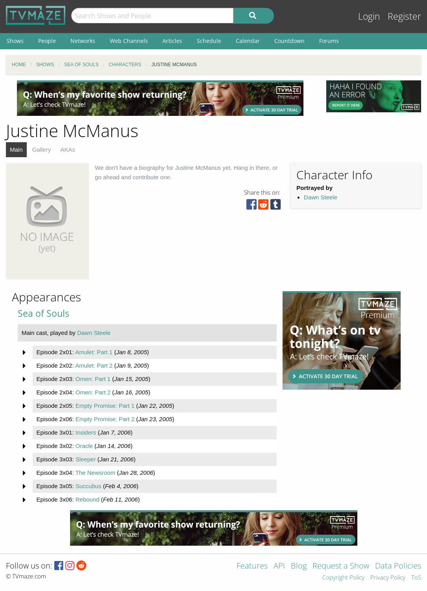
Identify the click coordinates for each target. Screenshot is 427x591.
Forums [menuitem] (329, 41)
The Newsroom (95, 472)
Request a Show (340, 566)
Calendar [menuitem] (248, 41)
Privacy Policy (387, 577)
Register (404, 16)
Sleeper (86, 459)
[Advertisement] (160, 98)
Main (16, 149)
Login (369, 16)
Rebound (88, 499)
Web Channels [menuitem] (129, 41)
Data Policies (398, 566)
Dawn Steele (320, 197)
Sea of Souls (43, 313)
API (279, 566)
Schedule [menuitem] (209, 41)
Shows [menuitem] (15, 41)
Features (252, 566)
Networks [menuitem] (82, 41)
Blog (299, 566)
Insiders (86, 432)
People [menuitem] (47, 41)
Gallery (41, 149)
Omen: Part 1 (93, 378)
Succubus (89, 486)
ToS (416, 577)
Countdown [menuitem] (289, 41)
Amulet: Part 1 (94, 352)
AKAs (67, 149)
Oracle (84, 445)
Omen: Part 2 (93, 392)
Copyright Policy (343, 577)
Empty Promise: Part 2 (105, 419)
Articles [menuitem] (172, 41)
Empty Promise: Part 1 (105, 405)
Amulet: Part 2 (94, 365)
